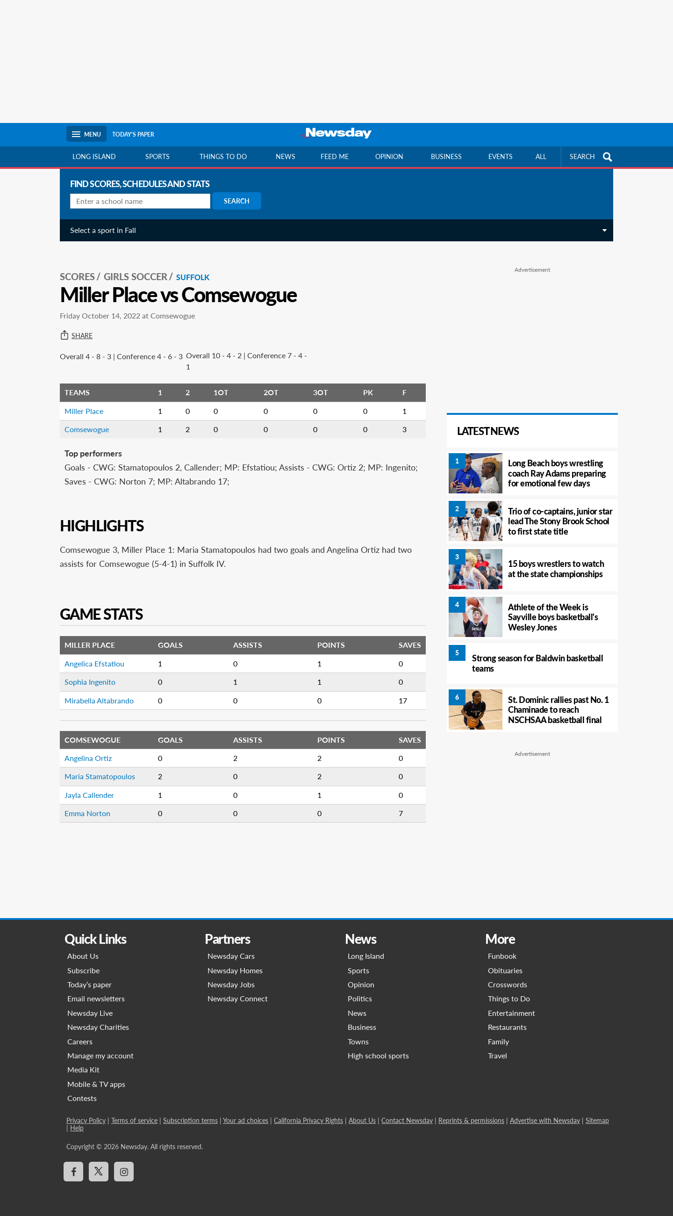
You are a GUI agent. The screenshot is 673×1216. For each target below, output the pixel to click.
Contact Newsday (407, 1120)
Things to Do (509, 998)
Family (498, 1041)
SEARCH (592, 157)
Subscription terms (190, 1120)
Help (77, 1128)
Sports (157, 156)
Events (500, 156)
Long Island (94, 156)
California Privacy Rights (308, 1120)
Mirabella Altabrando (95, 690)
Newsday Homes (235, 970)
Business (446, 156)
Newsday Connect (238, 998)
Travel (497, 1055)
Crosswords (507, 984)
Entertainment (511, 1012)
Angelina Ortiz (84, 748)
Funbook (502, 955)
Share (72, 326)
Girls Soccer (132, 267)
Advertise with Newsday (545, 1120)
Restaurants (507, 1026)
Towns (358, 1041)
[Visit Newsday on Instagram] (124, 1171)
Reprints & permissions (471, 1120)
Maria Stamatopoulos (96, 766)
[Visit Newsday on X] (98, 1171)
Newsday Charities (98, 1026)
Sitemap (597, 1120)
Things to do (223, 156)
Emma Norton (84, 803)
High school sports (378, 1055)
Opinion (389, 156)
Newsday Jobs (231, 984)
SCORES (73, 267)
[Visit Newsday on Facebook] (73, 1171)
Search (233, 201)
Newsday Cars (231, 955)
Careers (80, 1041)
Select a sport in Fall (99, 229)
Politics (360, 998)
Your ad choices (245, 1120)
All (541, 156)
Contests (82, 1097)
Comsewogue (83, 419)
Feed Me (335, 156)
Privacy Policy (86, 1120)
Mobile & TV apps (96, 1083)
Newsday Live (90, 1012)
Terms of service (134, 1120)
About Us (83, 955)
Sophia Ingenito (86, 671)
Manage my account (100, 1055)
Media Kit (83, 1069)
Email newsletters (96, 998)
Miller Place (80, 401)
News (285, 156)
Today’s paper (89, 984)
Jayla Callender (85, 785)
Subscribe (83, 970)
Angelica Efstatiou (91, 653)
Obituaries (505, 970)
